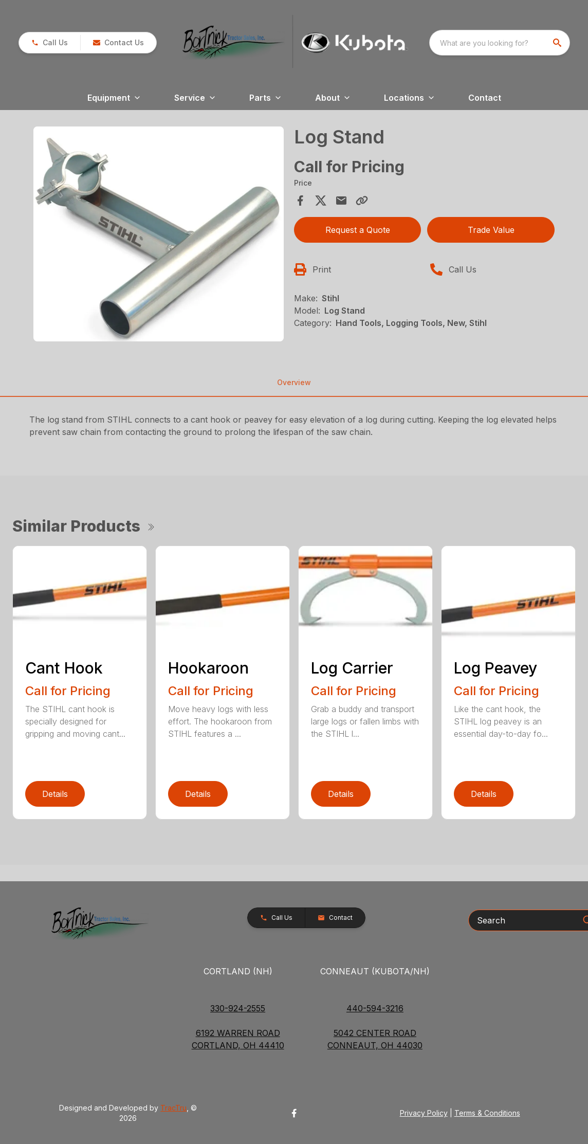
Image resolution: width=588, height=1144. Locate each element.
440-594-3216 (374, 1008)
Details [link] (55, 794)
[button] (49, 42)
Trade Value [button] (491, 230)
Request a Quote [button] (357, 230)
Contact (484, 98)
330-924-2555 (237, 1008)
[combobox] (499, 42)
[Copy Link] (362, 200)
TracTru (173, 1107)
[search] (558, 43)
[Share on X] (321, 200)
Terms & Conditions (487, 1113)
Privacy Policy (424, 1113)
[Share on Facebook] (300, 200)
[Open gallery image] (158, 233)
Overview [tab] (294, 382)
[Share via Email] (341, 200)
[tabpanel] (158, 235)
